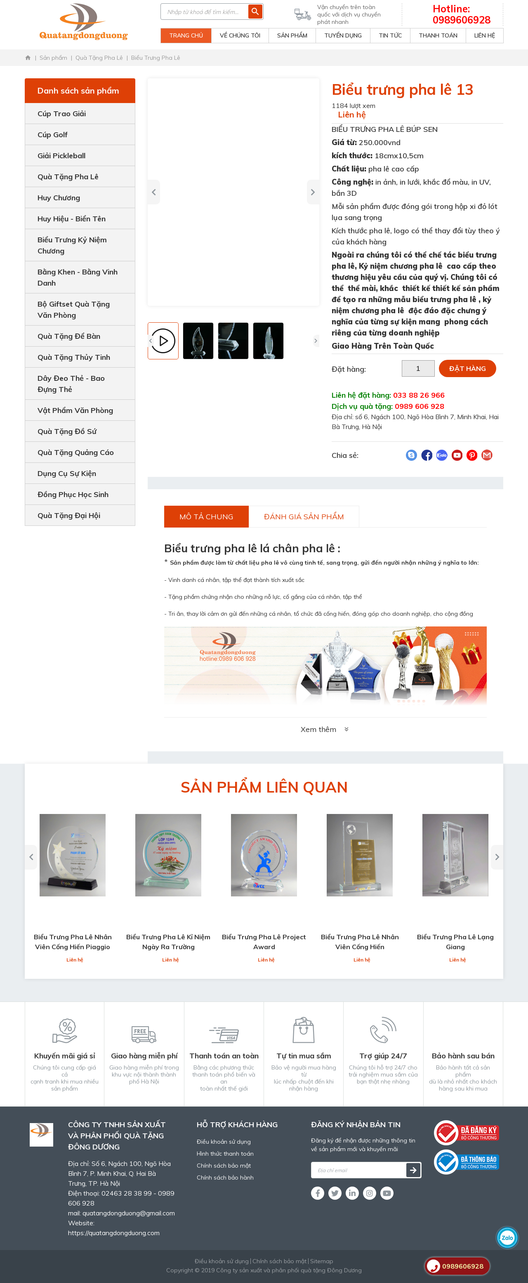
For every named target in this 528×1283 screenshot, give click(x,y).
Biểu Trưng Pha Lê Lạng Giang (455, 942)
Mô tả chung (206, 516)
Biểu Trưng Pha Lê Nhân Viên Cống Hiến (360, 942)
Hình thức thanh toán (225, 1153)
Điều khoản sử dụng (224, 1141)
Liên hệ (352, 114)
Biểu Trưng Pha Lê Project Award (264, 942)
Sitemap (321, 1261)
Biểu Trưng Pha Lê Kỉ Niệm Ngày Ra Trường (168, 942)
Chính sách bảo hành (225, 1177)
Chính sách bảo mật (224, 1165)
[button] (154, 192)
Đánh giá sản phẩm (304, 516)
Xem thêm (325, 729)
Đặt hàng (467, 368)
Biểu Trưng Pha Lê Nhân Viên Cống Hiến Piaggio (73, 942)
